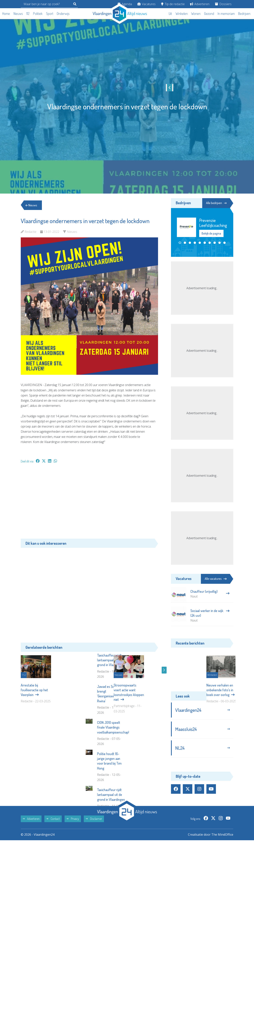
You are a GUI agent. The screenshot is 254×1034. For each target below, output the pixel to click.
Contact (53, 877)
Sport (49, 13)
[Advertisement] (89, 502)
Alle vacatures (216, 579)
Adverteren (199, 4)
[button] (179, 243)
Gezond (209, 13)
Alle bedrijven (216, 203)
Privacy (72, 877)
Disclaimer (94, 877)
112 (28, 13)
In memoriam (226, 13)
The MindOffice (222, 893)
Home (6, 13)
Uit (170, 13)
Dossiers (223, 4)
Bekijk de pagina (211, 233)
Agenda (125, 4)
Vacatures (146, 4)
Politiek (37, 13)
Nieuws (18, 13)
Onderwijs (63, 13)
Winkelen (182, 13)
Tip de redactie (173, 4)
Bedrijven (244, 13)
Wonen (195, 13)
